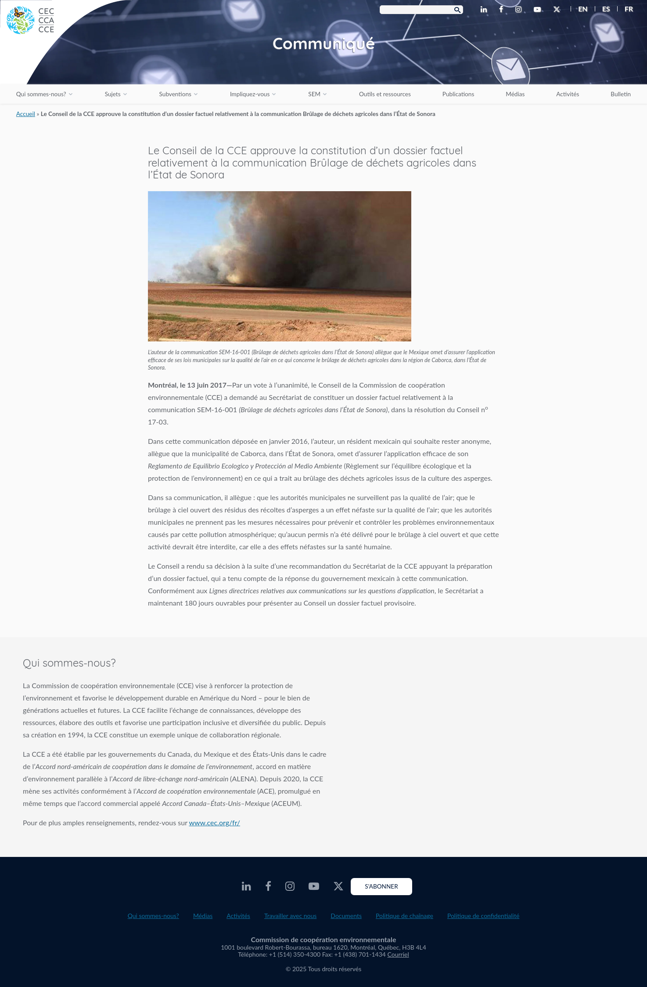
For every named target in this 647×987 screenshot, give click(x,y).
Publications (458, 94)
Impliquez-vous (250, 94)
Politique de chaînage (404, 915)
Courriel (398, 954)
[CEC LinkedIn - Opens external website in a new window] (485, 10)
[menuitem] (579, 8)
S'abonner (381, 886)
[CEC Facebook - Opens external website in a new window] (503, 10)
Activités (567, 94)
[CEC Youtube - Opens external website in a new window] (539, 10)
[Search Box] (421, 9)
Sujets (113, 94)
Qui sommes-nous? (41, 94)
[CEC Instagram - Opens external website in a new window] (520, 10)
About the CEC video (495, 732)
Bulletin (621, 94)
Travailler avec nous (290, 915)
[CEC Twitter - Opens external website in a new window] (558, 10)
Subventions (175, 94)
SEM (314, 94)
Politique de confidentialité (483, 915)
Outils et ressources (385, 94)
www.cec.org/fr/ (214, 822)
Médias (515, 94)
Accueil (25, 113)
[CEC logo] (66, 66)
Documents (346, 915)
